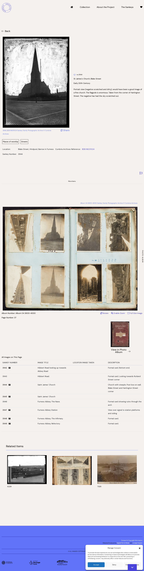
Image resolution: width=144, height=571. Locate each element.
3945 (6, 396)
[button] (140, 548)
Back (7, 31)
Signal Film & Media (123, 543)
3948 (6, 418)
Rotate (104, 313)
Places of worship (10, 142)
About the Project (105, 7)
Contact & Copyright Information (131, 540)
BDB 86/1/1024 (88, 149)
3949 (7, 423)
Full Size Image (135, 313)
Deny (114, 565)
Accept (96, 565)
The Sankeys (127, 7)
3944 (6, 385)
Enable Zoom (118, 313)
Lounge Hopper (137, 543)
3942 (6, 368)
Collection (85, 7)
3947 (6, 410)
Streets (24, 142)
